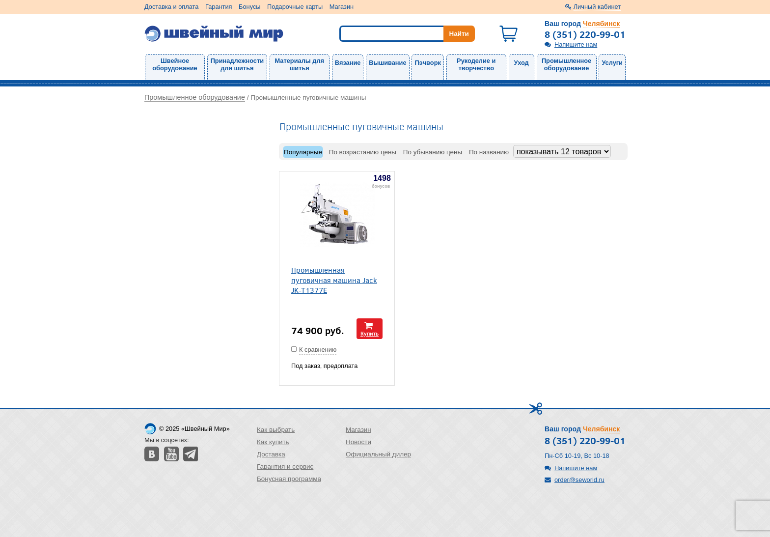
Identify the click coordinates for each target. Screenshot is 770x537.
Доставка (271, 454)
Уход (521, 62)
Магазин (342, 6)
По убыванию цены (432, 152)
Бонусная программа (289, 478)
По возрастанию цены (362, 152)
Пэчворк (427, 62)
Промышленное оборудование (566, 64)
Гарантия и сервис (285, 466)
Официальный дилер (378, 454)
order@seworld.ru (579, 479)
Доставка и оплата (171, 6)
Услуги (612, 62)
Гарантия (218, 6)
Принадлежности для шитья (237, 64)
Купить (369, 333)
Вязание (348, 62)
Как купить (273, 442)
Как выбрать (276, 429)
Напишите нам (575, 44)
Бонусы (249, 6)
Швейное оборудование (174, 64)
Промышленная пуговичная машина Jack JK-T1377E (334, 279)
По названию (489, 152)
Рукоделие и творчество (476, 64)
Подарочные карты (295, 6)
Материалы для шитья (299, 64)
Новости (358, 442)
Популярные (303, 152)
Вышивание (387, 62)
